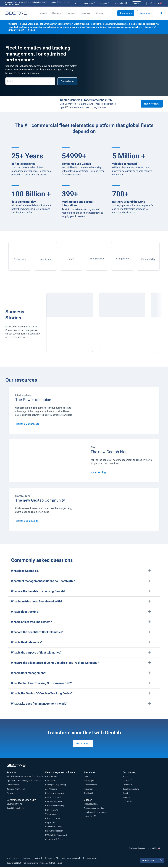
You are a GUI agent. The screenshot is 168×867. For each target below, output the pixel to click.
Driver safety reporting (54, 806)
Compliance (122, 258)
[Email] (30, 81)
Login (136, 3)
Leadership (127, 785)
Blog (76, 3)
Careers (127, 780)
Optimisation (45, 259)
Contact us (145, 13)
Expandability (148, 259)
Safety (71, 259)
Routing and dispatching (55, 785)
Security (126, 793)
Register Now (151, 103)
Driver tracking (51, 776)
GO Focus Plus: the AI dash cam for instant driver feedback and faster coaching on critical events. (37, 3)
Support (104, 3)
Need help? (152, 860)
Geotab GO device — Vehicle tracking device (25, 776)
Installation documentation (95, 812)
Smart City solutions (15, 808)
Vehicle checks (51, 814)
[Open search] (161, 13)
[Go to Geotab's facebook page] (138, 858)
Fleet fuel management (54, 793)
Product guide (91, 804)
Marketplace (120, 3)
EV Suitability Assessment (56, 835)
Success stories (90, 785)
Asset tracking (51, 789)
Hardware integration (54, 831)
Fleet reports (50, 781)
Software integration (53, 827)
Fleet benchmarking (53, 801)
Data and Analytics (16, 789)
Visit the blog (98, 472)
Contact (31, 30)
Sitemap (38, 858)
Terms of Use (91, 858)
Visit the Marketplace (27, 423)
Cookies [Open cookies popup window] (26, 858)
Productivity (20, 259)
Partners (10, 793)
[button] (84, 571)
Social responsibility (131, 789)
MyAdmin (127, 797)
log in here (137, 27)
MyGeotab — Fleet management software (24, 781)
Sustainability (97, 258)
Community (89, 3)
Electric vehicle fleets (53, 839)
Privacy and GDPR (52, 818)
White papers (89, 781)
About (125, 776)
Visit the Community (26, 521)
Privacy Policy (13, 858)
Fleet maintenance (53, 797)
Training (88, 793)
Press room (89, 789)
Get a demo (126, 13)
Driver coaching (51, 810)
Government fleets (14, 804)
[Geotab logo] (16, 13)
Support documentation (94, 808)
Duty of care (50, 822)
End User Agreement (71, 858)
